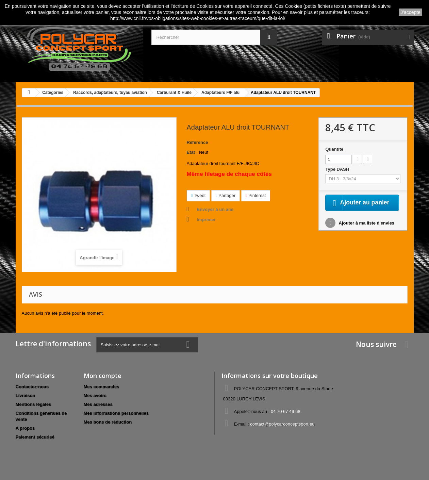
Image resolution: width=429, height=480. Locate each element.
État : (192, 152)
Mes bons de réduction (108, 422)
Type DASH (337, 169)
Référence (197, 142)
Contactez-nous (32, 386)
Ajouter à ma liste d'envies (365, 231)
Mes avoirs (95, 395)
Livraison (25, 395)
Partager (225, 195)
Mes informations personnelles (116, 413)
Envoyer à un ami (215, 209)
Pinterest (256, 195)
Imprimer (206, 219)
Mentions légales (33, 404)
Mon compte (102, 375)
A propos (25, 428)
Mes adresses (98, 404)
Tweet (198, 195)
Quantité (334, 149)
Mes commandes (101, 386)
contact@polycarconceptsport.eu (282, 424)
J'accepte (410, 12)
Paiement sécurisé (35, 437)
